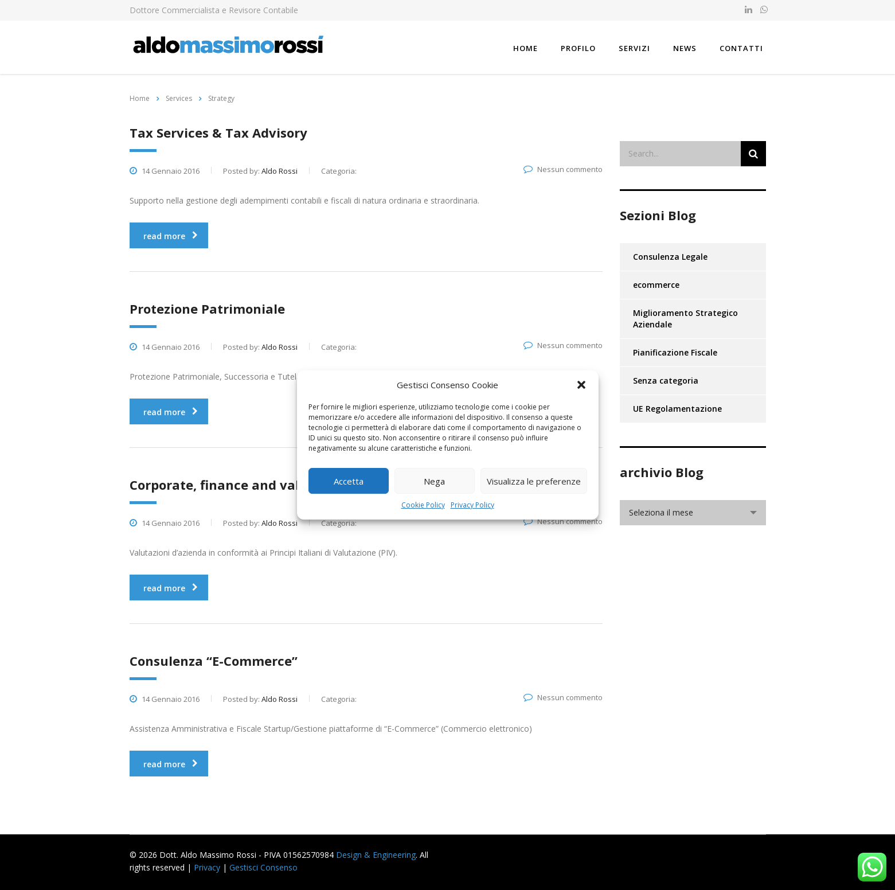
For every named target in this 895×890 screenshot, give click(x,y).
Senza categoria (665, 380)
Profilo (578, 48)
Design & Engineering (376, 854)
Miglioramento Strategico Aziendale (685, 318)
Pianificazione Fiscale (675, 352)
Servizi (634, 48)
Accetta (349, 481)
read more (170, 236)
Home (525, 48)
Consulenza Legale (670, 256)
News (685, 48)
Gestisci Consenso (263, 867)
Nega (434, 481)
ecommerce (656, 284)
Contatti (741, 48)
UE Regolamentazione (677, 408)
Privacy (207, 867)
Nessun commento (563, 169)
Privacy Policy (472, 505)
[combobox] (693, 512)
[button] (581, 385)
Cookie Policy (423, 505)
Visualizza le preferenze (534, 481)
